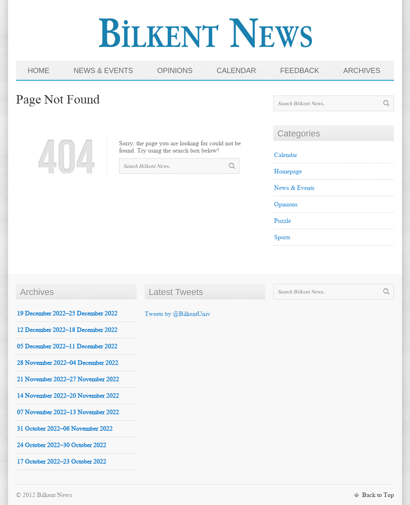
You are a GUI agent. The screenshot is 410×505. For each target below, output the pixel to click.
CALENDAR (236, 71)
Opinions (285, 204)
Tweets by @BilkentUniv (177, 314)
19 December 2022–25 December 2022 (67, 313)
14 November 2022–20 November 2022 (68, 395)
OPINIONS (175, 71)
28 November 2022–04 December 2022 (67, 362)
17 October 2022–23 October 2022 (61, 461)
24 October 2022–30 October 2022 (61, 445)
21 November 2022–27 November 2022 (68, 379)
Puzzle (282, 220)
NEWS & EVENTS (103, 71)
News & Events (294, 187)
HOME (38, 71)
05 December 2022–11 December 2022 (67, 346)
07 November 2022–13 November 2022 (68, 412)
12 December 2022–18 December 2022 (67, 330)
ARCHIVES (361, 71)
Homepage (288, 171)
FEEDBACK (299, 71)
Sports (282, 237)
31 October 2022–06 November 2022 (65, 428)
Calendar (285, 155)
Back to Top (378, 495)
